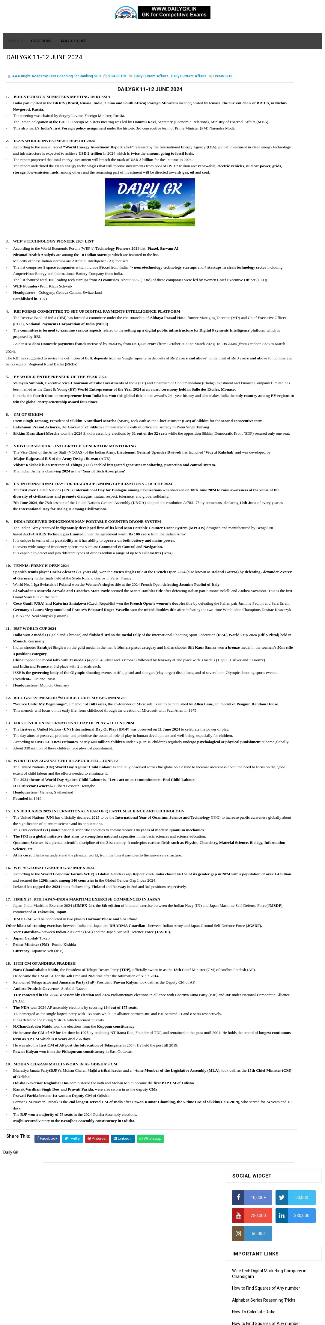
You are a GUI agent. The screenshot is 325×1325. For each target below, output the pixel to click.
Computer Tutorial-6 (251, 567)
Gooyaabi (203, 1317)
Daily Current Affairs (151, 81)
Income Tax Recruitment (255, 280)
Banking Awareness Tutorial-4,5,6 (264, 629)
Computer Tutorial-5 (251, 559)
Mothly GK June (246, 445)
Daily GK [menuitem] (15, 41)
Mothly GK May (246, 454)
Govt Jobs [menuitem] (41, 41)
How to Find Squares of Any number (266, 174)
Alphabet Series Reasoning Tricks (263, 186)
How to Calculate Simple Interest (263, 233)
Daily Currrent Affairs (189, 81)
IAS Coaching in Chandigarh (258, 292)
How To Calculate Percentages (261, 245)
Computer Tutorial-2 (251, 533)
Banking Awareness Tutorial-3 (260, 620)
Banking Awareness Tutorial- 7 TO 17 (267, 638)
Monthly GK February (251, 480)
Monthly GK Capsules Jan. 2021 (261, 368)
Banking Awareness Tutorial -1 (261, 603)
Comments (21, 87)
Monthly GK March (249, 471)
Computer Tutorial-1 (251, 524)
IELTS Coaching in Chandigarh (260, 298)
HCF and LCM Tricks (250, 257)
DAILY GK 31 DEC (247, 355)
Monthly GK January (251, 489)
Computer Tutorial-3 (251, 542)
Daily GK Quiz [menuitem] (73, 41)
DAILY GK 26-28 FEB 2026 (284, 401)
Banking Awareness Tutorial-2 (260, 612)
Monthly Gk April (247, 463)
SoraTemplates (149, 1317)
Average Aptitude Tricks (255, 268)
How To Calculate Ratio (254, 198)
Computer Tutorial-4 (251, 550)
